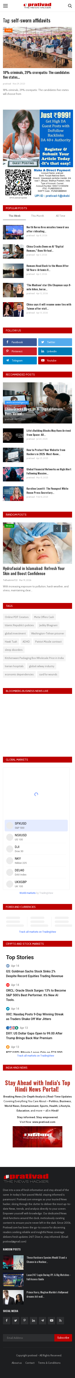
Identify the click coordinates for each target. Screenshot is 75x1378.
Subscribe (63, 1337)
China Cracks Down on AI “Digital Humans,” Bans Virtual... (45, 248)
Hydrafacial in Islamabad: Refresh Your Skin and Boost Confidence (34, 571)
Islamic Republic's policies (19, 625)
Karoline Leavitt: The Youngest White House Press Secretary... (47, 490)
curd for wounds (48, 674)
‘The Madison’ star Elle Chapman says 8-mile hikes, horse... (48, 287)
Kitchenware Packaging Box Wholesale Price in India (34, 658)
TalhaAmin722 (10, 580)
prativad (7, 83)
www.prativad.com (43, 1122)
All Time (60, 215)
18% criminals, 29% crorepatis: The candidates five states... (36, 74)
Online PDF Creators (17, 617)
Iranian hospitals (14, 666)
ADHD (26, 641)
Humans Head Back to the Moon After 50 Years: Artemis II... (47, 268)
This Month (37, 215)
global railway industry (41, 666)
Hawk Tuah (11, 641)
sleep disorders (14, 649)
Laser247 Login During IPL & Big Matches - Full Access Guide (48, 1277)
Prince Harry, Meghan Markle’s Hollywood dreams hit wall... (47, 1294)
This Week (14, 215)
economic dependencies (19, 674)
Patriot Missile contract (48, 641)
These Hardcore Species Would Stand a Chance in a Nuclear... (46, 1259)
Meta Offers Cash (44, 617)
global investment (15, 633)
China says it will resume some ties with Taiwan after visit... (48, 306)
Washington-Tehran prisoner (47, 633)
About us (17, 1362)
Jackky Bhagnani (48, 625)
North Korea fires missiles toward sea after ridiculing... (47, 229)
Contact (29, 1362)
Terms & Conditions (49, 1362)
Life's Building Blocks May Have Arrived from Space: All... (48, 432)
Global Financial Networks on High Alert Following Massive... (48, 471)
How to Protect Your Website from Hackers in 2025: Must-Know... (45, 452)
